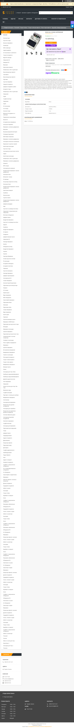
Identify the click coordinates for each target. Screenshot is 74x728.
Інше (4, 457)
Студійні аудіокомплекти (8, 450)
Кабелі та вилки (6, 488)
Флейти (5, 244)
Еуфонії (5, 224)
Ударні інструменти (7, 438)
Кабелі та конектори (7, 513)
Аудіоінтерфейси (7, 50)
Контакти (29, 18)
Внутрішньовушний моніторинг (10, 131)
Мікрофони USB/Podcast (8, 321)
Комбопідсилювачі (7, 452)
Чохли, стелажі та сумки (8, 511)
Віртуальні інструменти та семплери (9, 114)
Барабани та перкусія (8, 495)
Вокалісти (5, 119)
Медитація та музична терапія (10, 144)
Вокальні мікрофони (7, 43)
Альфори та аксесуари (8, 340)
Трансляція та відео (7, 567)
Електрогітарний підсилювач (9, 283)
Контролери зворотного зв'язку (10, 181)
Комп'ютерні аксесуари (8, 146)
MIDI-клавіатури (6, 47)
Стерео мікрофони (7, 280)
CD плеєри (5, 108)
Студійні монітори (7, 98)
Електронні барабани (8, 124)
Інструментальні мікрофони (9, 122)
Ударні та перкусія (7, 459)
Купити (51, 42)
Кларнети (5, 163)
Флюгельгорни (6, 195)
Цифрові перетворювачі (8, 275)
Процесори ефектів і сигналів (10, 537)
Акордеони (5, 234)
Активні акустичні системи (9, 258)
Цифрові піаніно (7, 217)
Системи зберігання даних (9, 414)
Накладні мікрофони (8, 241)
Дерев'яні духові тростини (9, 379)
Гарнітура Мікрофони (8, 256)
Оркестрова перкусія (8, 67)
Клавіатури (5, 45)
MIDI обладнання (7, 297)
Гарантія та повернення (58, 18)
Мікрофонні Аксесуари (8, 329)
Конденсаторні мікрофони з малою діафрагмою (11, 171)
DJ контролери (6, 106)
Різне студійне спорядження (9, 342)
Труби (4, 96)
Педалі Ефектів (6, 455)
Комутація (5, 304)
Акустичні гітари (6, 40)
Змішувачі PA (6, 62)
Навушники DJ (6, 60)
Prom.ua (44, 723)
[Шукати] (71, 12)
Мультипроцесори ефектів (9, 72)
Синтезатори (6, 399)
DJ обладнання (6, 472)
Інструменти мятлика (8, 266)
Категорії (5, 34)
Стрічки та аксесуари (8, 354)
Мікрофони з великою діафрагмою (11, 127)
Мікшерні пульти (7, 367)
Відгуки (13, 18)
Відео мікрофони (7, 295)
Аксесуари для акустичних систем (11, 151)
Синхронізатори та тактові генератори (9, 337)
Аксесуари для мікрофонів (9, 402)
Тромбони (5, 192)
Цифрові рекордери (7, 203)
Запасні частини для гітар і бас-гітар (10, 387)
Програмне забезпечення (9, 504)
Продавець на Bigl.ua (37, 725)
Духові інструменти (7, 483)
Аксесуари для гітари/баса (9, 408)
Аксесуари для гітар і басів (9, 371)
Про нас (20, 18)
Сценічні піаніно (6, 197)
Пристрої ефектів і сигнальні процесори (9, 480)
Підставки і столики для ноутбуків (10, 395)
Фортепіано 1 (6, 643)
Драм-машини (6, 440)
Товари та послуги (8, 27)
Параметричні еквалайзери (9, 117)
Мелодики (5, 326)
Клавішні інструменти (8, 462)
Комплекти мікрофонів (8, 421)
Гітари (4, 430)
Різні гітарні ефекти (46, 27)
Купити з (51, 45)
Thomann (5, 648)
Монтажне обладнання (8, 215)
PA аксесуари (6, 261)
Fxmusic (5, 638)
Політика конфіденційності (46, 726)
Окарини (5, 287)
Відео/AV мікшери (7, 57)
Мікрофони (5, 345)
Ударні (4, 153)
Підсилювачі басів (7, 302)
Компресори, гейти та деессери (10, 69)
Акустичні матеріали (7, 270)
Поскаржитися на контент (33, 726)
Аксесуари (5, 490)
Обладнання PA (6, 506)
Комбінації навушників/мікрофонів (11, 374)
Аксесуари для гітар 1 (8, 645)
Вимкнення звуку (7, 390)
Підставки (5, 79)
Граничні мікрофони (7, 331)
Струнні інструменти (7, 55)
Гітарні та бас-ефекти (8, 362)
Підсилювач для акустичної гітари (11, 324)
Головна (5, 18)
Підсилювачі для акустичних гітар (10, 334)
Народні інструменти (8, 84)
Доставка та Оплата (41, 18)
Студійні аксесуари (7, 392)
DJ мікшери (5, 179)
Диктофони (5, 447)
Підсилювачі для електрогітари (10, 285)
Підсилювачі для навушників (9, 428)
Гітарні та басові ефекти (34, 27)
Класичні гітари (6, 111)
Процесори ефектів (7, 442)
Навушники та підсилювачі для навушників (10, 212)
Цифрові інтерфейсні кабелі (9, 86)
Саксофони (5, 74)
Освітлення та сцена (8, 562)
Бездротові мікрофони (8, 219)
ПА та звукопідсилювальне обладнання (9, 469)
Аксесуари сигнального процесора (11, 141)
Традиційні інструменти (8, 485)
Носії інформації (7, 381)
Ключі (4, 498)
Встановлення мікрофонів (9, 350)
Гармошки (5, 268)
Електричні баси (7, 174)
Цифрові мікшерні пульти (9, 236)
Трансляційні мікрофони (8, 300)
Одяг (4, 206)
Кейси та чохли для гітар (8, 640)
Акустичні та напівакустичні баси (10, 208)
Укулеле (5, 251)
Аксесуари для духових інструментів (8, 418)
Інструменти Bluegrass (8, 263)
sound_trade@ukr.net (8, 678)
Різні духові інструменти (8, 357)
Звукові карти (6, 292)
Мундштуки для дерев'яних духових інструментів (9, 411)
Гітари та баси (23, 27)
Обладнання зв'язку (7, 246)
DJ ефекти (5, 232)
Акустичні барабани (7, 81)
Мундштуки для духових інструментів (8, 405)
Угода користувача (8, 696)
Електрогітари (6, 38)
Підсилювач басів (7, 307)
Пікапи (4, 369)
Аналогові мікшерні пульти (9, 319)
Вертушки (5, 64)
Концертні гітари (7, 89)
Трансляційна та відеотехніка (10, 474)
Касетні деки (6, 314)
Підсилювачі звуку (7, 445)
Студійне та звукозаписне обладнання (9, 465)
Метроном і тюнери (7, 176)
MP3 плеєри (6, 165)
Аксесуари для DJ (7, 278)
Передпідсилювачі (7, 435)
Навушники (5, 94)
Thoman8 (16, 27)
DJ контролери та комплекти (9, 52)
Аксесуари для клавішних (9, 168)
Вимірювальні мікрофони (9, 352)
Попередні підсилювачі (8, 134)
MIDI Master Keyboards (8, 136)
